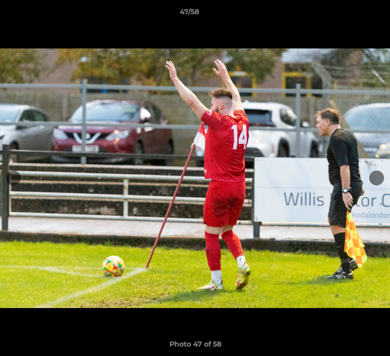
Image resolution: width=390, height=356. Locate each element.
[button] (348, 14)
